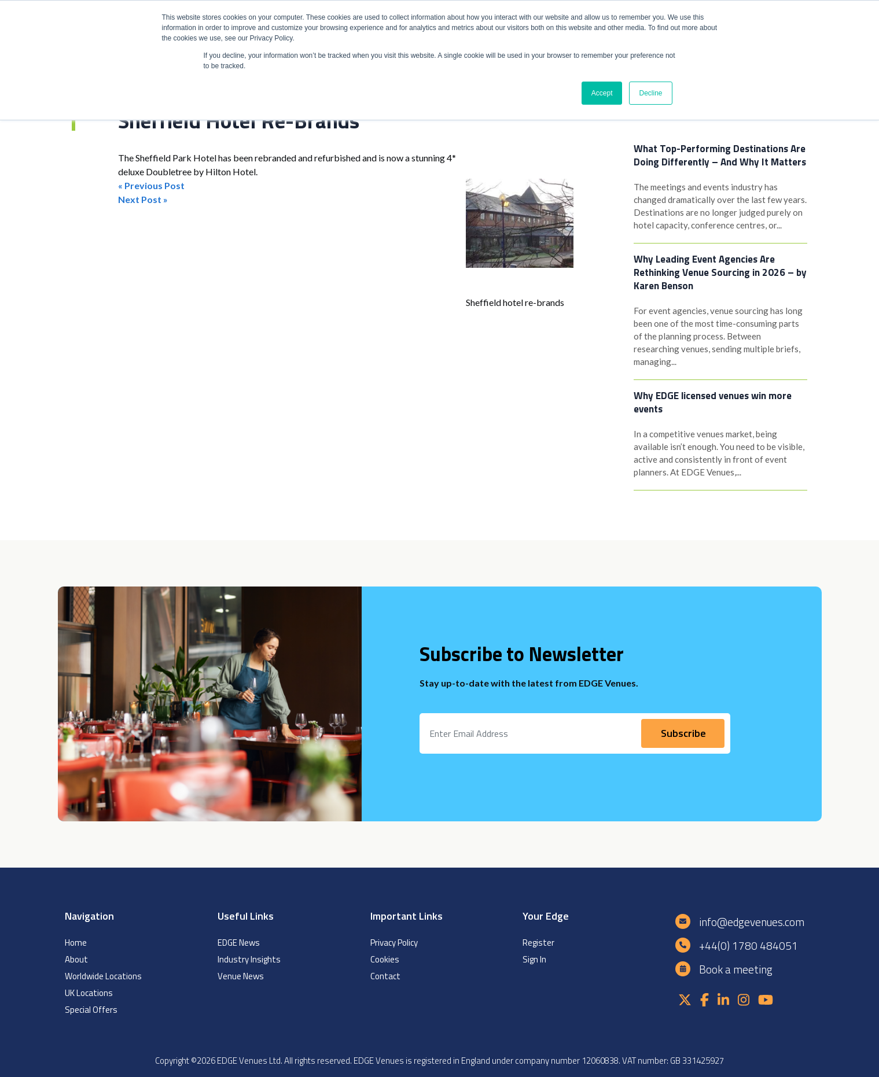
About (76, 959)
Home (76, 942)
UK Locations (89, 992)
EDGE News (239, 942)
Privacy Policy (394, 942)
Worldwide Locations (103, 976)
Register (538, 942)
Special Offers (91, 1009)
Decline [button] (650, 93)
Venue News (241, 976)
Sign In (534, 959)
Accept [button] (602, 93)
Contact (385, 976)
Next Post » (143, 199)
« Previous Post (151, 185)
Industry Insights (249, 959)
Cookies (384, 959)
